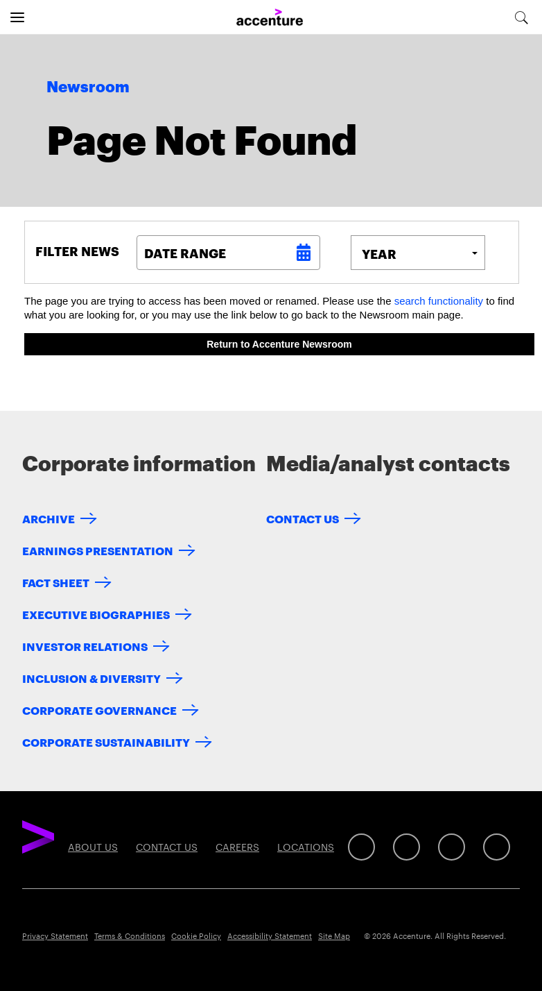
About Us (93, 847)
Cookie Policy (196, 935)
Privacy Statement (55, 935)
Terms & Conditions (129, 935)
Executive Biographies (96, 614)
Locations (305, 847)
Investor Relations (85, 646)
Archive (48, 518)
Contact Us (302, 518)
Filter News (77, 250)
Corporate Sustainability (106, 741)
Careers (237, 847)
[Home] (269, 17)
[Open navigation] (17, 17)
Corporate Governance (99, 710)
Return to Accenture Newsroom (279, 344)
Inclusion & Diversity (91, 678)
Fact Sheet (55, 582)
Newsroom (88, 87)
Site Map (334, 935)
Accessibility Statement (269, 935)
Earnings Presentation (97, 550)
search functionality (438, 301)
